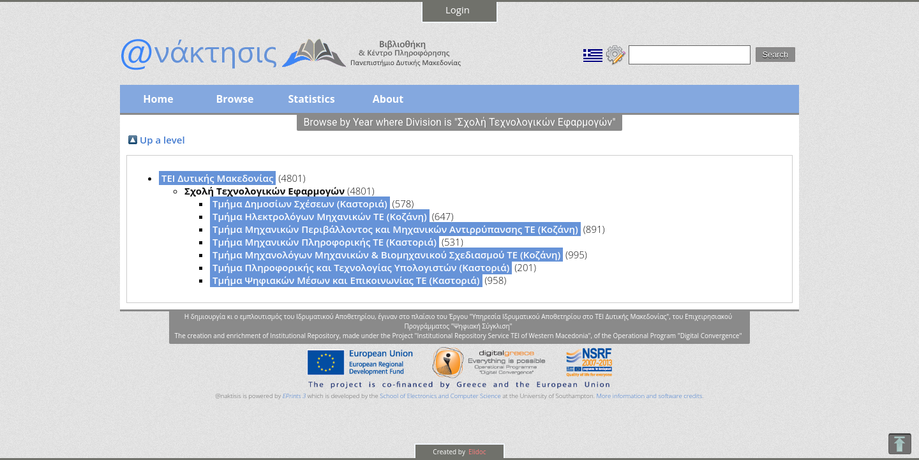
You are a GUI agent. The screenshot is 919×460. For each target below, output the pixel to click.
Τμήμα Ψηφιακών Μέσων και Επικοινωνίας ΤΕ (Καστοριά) (346, 280)
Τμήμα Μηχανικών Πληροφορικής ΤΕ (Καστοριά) (325, 241)
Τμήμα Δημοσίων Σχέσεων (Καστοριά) (300, 203)
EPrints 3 (294, 396)
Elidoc (476, 451)
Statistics (311, 99)
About (388, 99)
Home (158, 99)
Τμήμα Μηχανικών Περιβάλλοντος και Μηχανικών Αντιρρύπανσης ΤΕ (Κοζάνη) (395, 229)
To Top (899, 443)
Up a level (162, 139)
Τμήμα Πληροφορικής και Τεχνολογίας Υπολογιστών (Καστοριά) (361, 267)
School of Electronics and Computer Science (440, 396)
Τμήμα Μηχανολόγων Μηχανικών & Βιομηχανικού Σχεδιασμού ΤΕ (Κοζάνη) (386, 254)
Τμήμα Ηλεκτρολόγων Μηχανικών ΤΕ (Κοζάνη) (320, 216)
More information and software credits (649, 396)
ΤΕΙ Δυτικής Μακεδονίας (217, 178)
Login (457, 9)
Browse (234, 99)
